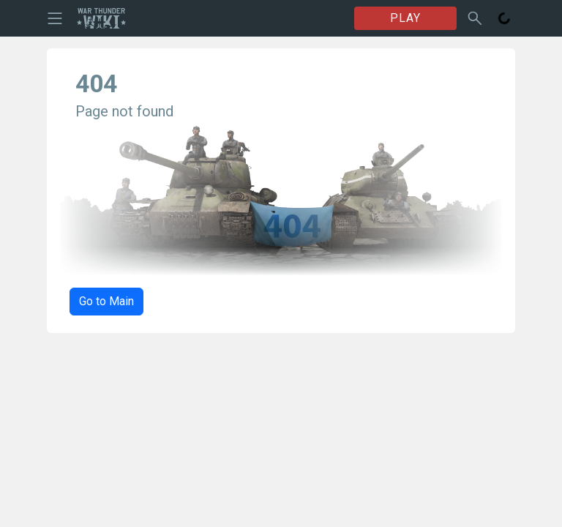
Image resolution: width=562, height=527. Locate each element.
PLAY (405, 18)
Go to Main (106, 301)
